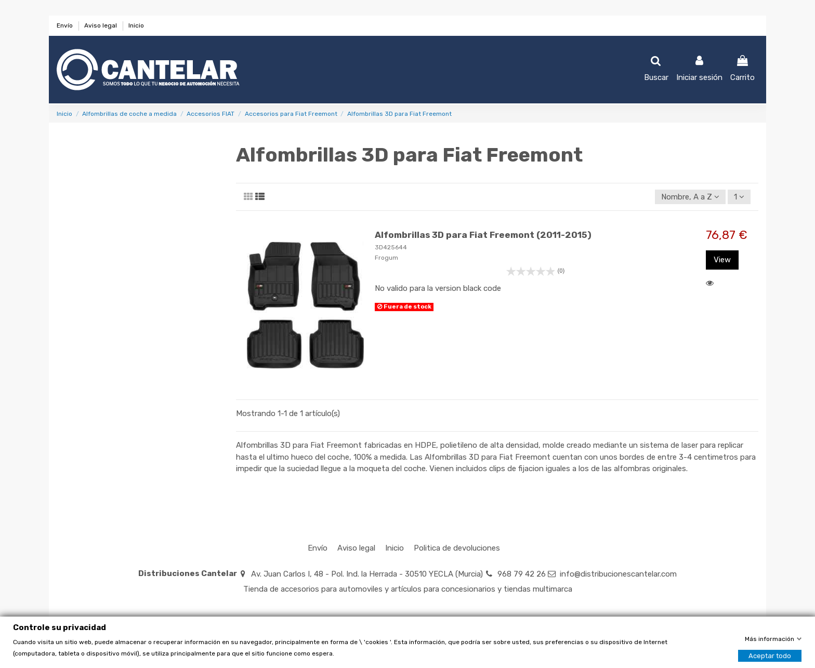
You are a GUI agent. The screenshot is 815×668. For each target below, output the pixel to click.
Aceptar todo (769, 656)
